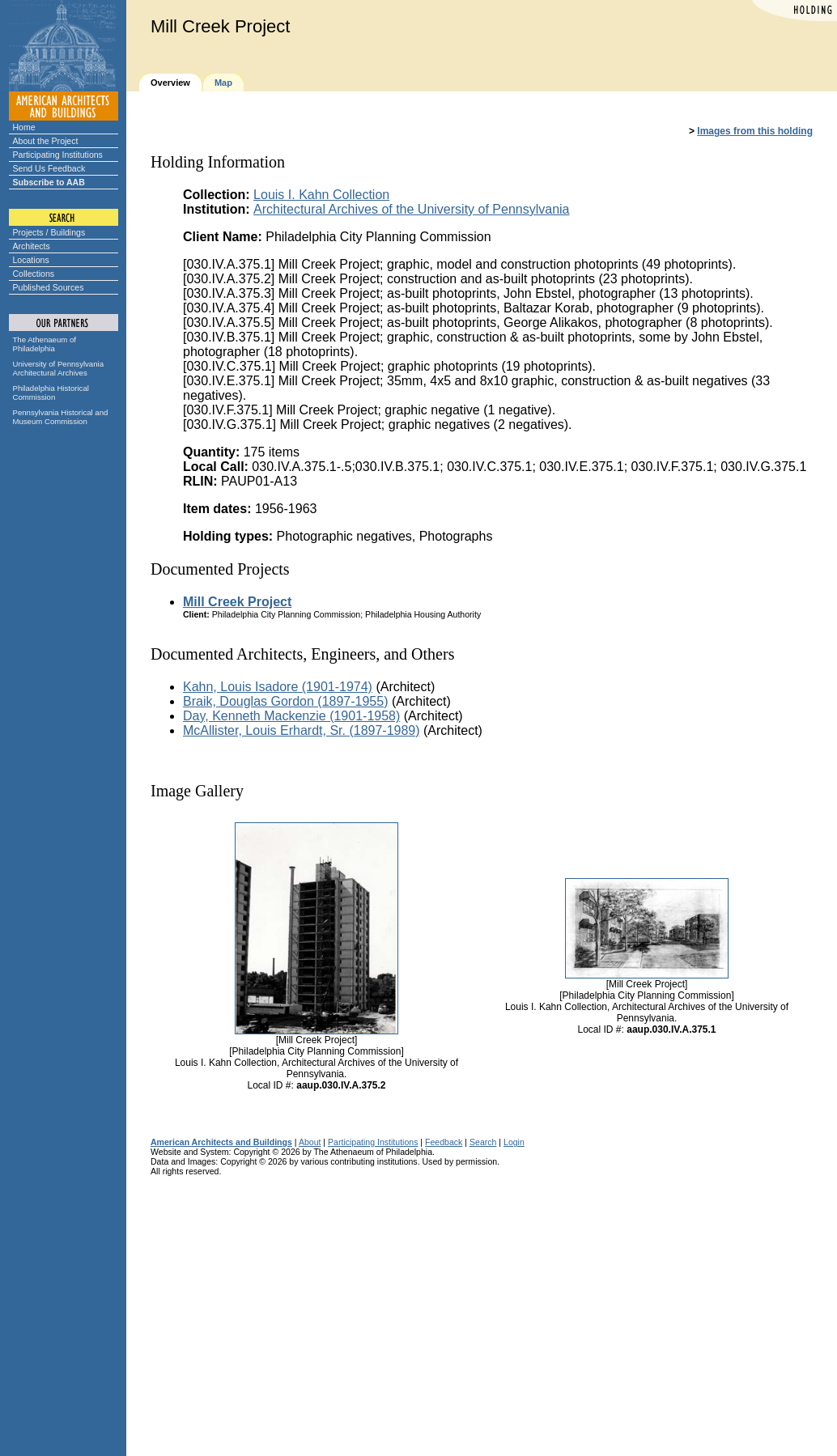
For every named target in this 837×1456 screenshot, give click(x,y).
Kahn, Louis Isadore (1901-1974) (277, 687)
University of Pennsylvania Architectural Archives (58, 368)
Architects (31, 246)
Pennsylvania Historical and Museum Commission (60, 417)
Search (482, 1142)
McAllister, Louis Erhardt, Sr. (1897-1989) (301, 730)
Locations (31, 260)
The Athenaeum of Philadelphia (44, 344)
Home (24, 127)
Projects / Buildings (49, 232)
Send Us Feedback (49, 168)
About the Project (46, 141)
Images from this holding (755, 131)
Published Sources (48, 287)
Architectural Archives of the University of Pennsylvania (411, 209)
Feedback (443, 1142)
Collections (34, 273)
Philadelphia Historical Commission (51, 392)
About (310, 1142)
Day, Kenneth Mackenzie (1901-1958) (291, 716)
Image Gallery (197, 791)
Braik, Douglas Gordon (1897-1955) (285, 701)
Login (514, 1142)
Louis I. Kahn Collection (321, 195)
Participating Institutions (58, 154)
